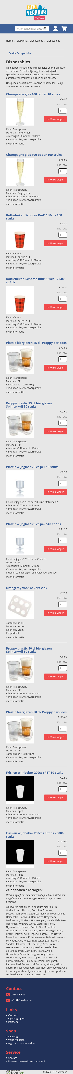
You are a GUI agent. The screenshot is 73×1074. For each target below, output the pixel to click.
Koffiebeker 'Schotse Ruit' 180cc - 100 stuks (34, 217)
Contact (12, 1057)
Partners (13, 1021)
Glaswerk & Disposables (30, 40)
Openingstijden (16, 1018)
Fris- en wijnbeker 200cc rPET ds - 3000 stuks (35, 834)
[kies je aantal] (62, 111)
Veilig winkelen (16, 1039)
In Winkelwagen (55, 119)
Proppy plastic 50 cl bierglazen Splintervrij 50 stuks (29, 650)
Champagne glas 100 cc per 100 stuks (34, 155)
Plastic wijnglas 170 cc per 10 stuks (32, 467)
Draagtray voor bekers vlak (26, 588)
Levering (13, 1036)
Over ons (13, 1015)
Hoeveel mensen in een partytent (26, 1061)
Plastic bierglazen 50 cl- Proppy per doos (36, 712)
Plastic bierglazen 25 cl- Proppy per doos (36, 343)
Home (9, 40)
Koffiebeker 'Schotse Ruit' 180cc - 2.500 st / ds (35, 280)
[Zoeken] (45, 28)
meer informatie (15, 143)
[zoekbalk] (32, 28)
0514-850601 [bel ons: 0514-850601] (18, 994)
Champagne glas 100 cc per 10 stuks (33, 94)
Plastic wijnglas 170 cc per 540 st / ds (33, 524)
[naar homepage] (36, 11)
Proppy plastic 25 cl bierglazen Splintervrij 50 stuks (29, 405)
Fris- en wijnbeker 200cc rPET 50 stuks (34, 773)
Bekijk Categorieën (36, 53)
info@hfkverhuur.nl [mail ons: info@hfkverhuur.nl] (21, 1000)
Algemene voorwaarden (21, 1043)
